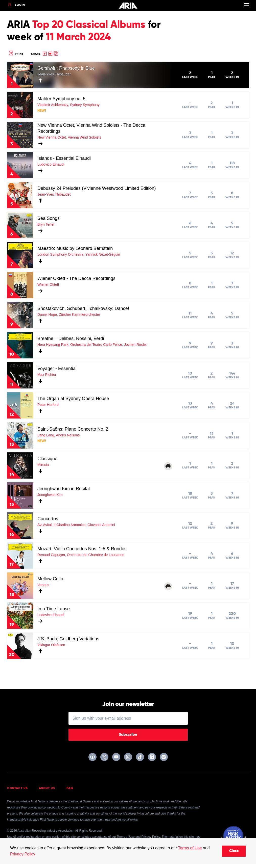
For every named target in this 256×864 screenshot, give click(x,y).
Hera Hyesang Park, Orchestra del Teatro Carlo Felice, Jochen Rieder (92, 345)
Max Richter (46, 375)
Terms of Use (190, 848)
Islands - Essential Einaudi (64, 158)
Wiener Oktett (48, 284)
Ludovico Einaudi (50, 164)
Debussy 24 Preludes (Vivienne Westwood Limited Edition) (96, 188)
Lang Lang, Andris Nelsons (58, 435)
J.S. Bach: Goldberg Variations (68, 638)
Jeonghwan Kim (50, 495)
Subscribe (128, 735)
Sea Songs (48, 218)
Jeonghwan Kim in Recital (63, 488)
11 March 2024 (78, 37)
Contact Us (17, 788)
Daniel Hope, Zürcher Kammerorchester (68, 314)
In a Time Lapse (53, 608)
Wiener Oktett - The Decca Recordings (76, 278)
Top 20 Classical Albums (88, 25)
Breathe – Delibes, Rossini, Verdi (70, 338)
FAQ (69, 788)
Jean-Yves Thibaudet (54, 74)
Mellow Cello (50, 578)
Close (234, 851)
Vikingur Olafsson (51, 645)
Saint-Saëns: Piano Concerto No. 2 (72, 429)
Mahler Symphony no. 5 (61, 98)
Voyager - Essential (57, 368)
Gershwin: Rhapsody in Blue (66, 68)
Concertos (47, 518)
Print (16, 54)
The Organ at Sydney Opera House (73, 398)
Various (43, 585)
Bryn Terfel (45, 224)
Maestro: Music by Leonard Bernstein (75, 248)
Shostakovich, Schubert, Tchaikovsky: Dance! (83, 308)
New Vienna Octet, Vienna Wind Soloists (69, 137)
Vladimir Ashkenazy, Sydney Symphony (68, 105)
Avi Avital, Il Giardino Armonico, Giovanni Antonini (76, 525)
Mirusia (43, 465)
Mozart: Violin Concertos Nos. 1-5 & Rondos (82, 548)
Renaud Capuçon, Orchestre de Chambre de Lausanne (80, 555)
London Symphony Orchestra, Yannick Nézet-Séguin (78, 254)
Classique (47, 458)
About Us (47, 788)
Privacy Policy (22, 854)
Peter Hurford (48, 405)
